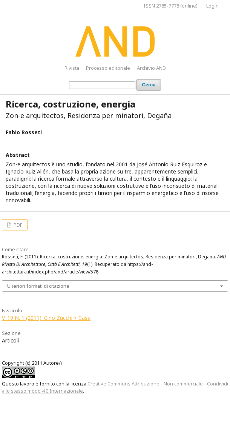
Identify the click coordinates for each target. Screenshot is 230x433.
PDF (17, 224)
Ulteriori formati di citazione (38, 286)
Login (212, 5)
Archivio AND (151, 67)
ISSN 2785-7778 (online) (171, 5)
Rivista (71, 67)
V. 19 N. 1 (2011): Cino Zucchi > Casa (46, 317)
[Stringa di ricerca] (102, 85)
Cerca (148, 85)
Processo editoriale (108, 67)
